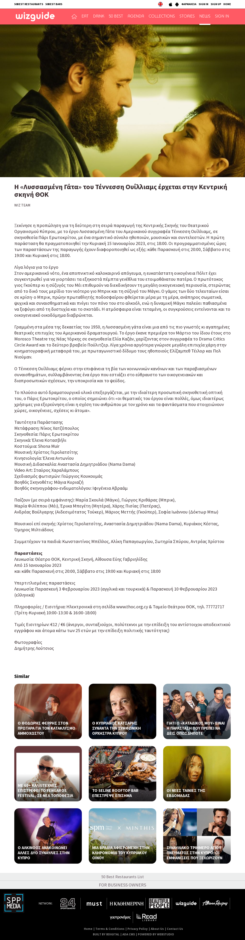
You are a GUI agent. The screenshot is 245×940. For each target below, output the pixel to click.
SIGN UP (216, 4)
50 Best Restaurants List (122, 876)
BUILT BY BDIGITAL (106, 934)
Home (88, 929)
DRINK (98, 17)
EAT (85, 17)
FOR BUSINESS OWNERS (122, 885)
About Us (157, 929)
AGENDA (136, 17)
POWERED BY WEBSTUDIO (156, 934)
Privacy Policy (137, 929)
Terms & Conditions (109, 929)
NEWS (204, 17)
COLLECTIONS (162, 17)
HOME (227, 4)
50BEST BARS (53, 4)
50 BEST (116, 17)
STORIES (187, 17)
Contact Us (175, 929)
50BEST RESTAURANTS (28, 4)
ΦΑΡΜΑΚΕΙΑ (188, 4)
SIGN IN (203, 4)
